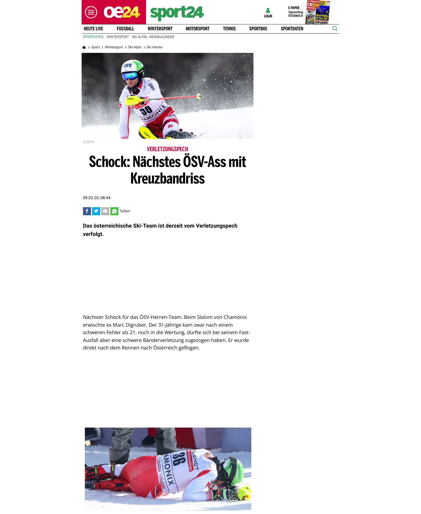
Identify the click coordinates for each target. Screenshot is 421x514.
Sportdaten (292, 28)
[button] (90, 12)
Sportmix (258, 28)
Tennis (229, 28)
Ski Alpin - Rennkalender (153, 37)
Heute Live (93, 28)
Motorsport (197, 28)
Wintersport (160, 28)
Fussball (125, 28)
